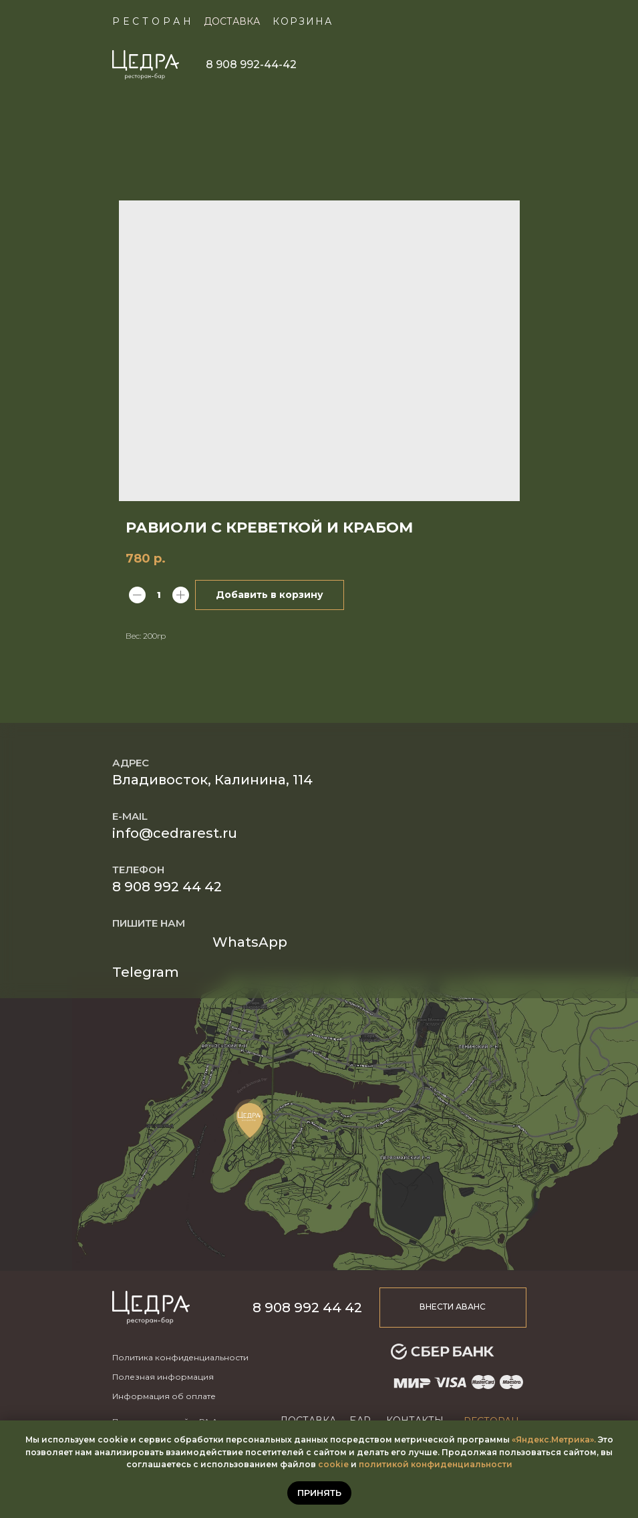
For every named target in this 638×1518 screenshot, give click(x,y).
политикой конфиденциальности (435, 1464)
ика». (585, 1439)
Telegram (145, 972)
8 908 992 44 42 (167, 887)
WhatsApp (249, 942)
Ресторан (153, 21)
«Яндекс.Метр (543, 1439)
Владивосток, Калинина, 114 (212, 780)
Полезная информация (163, 1377)
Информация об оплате (164, 1396)
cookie (333, 1464)
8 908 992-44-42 (251, 64)
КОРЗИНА (303, 21)
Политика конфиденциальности (180, 1357)
